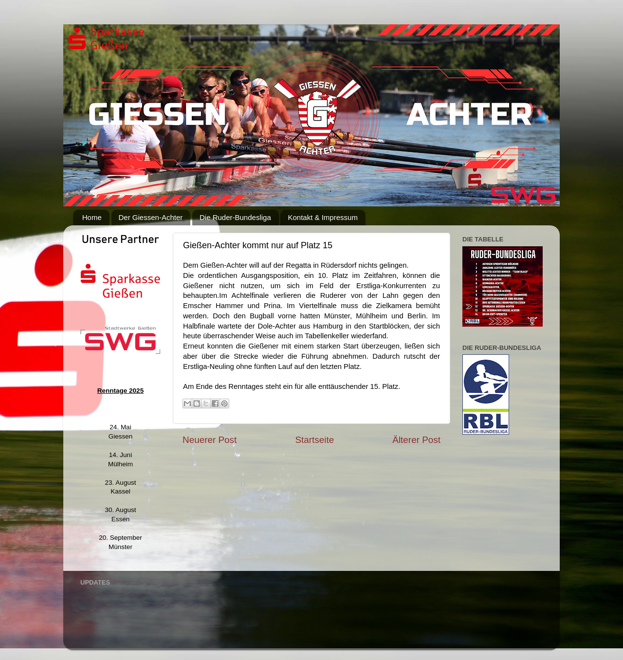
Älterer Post (416, 440)
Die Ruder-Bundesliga (235, 217)
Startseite (314, 440)
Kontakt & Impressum (322, 217)
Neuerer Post (210, 440)
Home (92, 217)
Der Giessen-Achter (151, 217)
